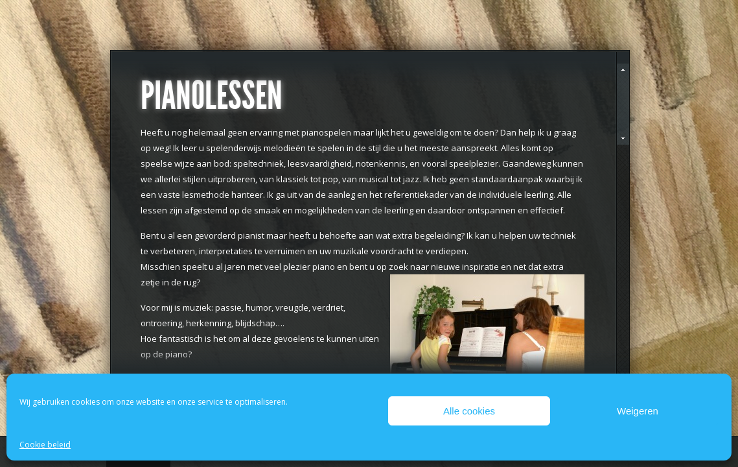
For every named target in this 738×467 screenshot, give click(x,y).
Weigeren (637, 410)
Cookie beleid (45, 444)
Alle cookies (469, 410)
